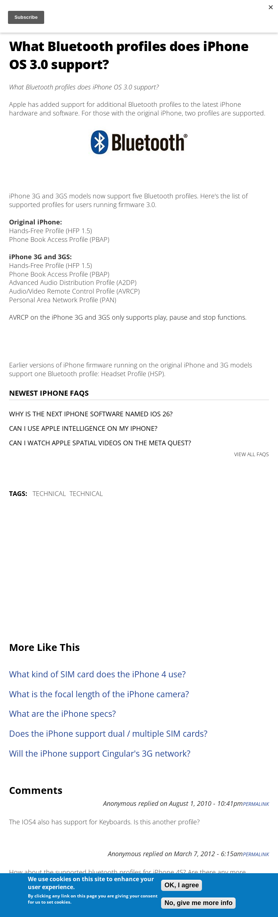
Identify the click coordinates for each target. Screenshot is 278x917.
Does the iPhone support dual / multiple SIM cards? (108, 733)
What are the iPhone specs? (62, 713)
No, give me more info (198, 903)
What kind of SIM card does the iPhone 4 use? (97, 674)
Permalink (256, 804)
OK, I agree (181, 885)
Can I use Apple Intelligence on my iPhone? (83, 428)
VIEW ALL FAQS (251, 454)
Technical (49, 493)
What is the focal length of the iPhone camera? (99, 694)
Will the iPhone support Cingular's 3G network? (99, 753)
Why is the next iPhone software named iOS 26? (91, 413)
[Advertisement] (139, 570)
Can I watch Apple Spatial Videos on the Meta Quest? (100, 442)
